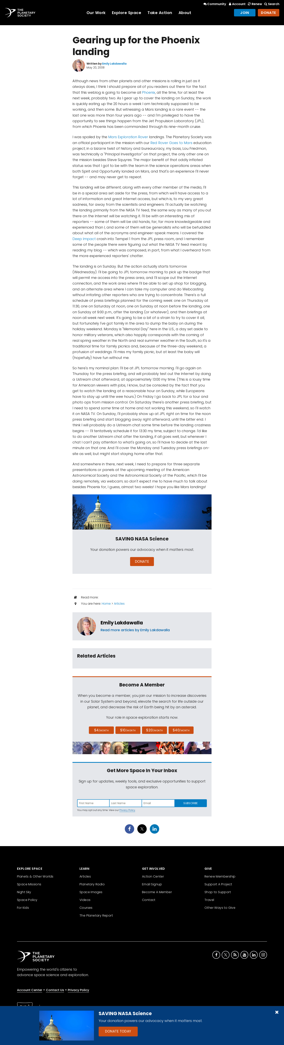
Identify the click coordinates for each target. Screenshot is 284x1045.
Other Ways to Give (220, 907)
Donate (268, 12)
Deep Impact (84, 238)
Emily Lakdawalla (122, 623)
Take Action (159, 12)
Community (214, 4)
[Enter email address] (158, 803)
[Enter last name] (126, 803)
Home (106, 603)
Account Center (29, 990)
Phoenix (148, 92)
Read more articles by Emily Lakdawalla (135, 630)
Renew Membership (220, 876)
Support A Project (218, 884)
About (185, 12)
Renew (254, 4)
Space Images (91, 892)
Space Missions (29, 884)
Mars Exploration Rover (128, 136)
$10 (128, 730)
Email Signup (152, 884)
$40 (181, 730)
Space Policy (27, 900)
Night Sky (24, 892)
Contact (148, 900)
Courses (86, 907)
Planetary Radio (92, 884)
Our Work (96, 12)
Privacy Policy (127, 810)
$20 (154, 730)
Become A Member (157, 892)
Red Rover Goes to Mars (171, 142)
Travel (209, 900)
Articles (119, 603)
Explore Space (126, 12)
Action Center (153, 876)
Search (271, 4)
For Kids (23, 907)
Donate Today (118, 1031)
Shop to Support (218, 892)
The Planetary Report (96, 915)
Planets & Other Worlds (35, 876)
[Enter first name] (93, 803)
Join (244, 12)
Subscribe (190, 803)
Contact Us (55, 990)
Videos (84, 900)
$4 (101, 730)
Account (237, 4)
